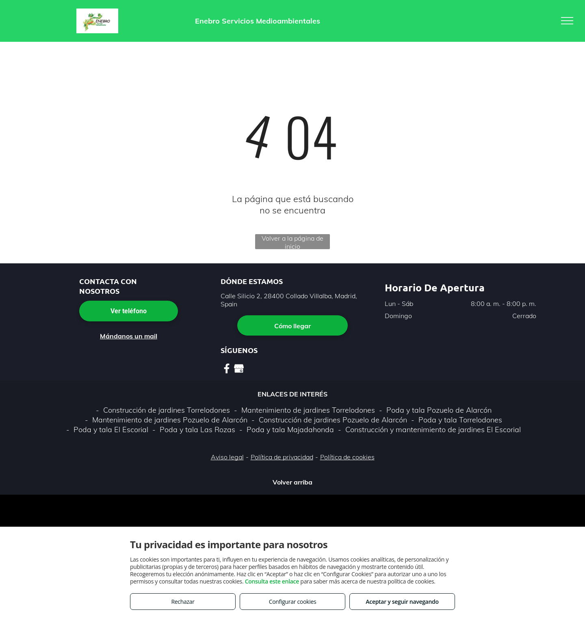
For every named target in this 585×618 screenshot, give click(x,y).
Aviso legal (227, 457)
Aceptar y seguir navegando (402, 601)
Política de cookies (347, 457)
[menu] (567, 20)
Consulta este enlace (272, 581)
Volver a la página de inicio (292, 241)
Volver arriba (292, 482)
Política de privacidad (282, 457)
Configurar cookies (292, 601)
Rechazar (182, 601)
